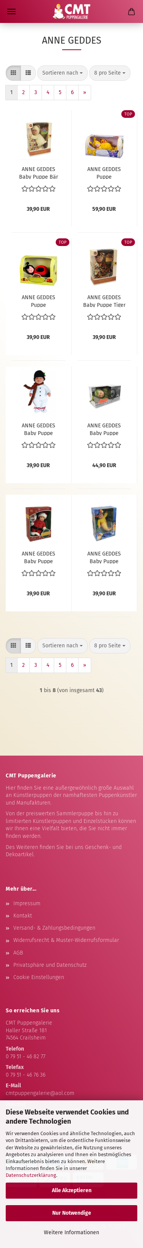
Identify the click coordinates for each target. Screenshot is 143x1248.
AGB (18, 953)
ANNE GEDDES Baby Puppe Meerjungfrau (104, 557)
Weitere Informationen (71, 1232)
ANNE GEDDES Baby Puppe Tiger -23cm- (104, 300)
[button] (13, 73)
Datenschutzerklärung (31, 1175)
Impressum (26, 903)
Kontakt (22, 915)
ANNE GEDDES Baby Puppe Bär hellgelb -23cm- (38, 172)
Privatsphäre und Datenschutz (50, 965)
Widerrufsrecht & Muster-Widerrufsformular (66, 940)
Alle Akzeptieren (72, 1190)
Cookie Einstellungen (38, 977)
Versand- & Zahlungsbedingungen (54, 928)
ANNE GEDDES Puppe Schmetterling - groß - (104, 172)
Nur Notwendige (71, 1213)
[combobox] (62, 73)
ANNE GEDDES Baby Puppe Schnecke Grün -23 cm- (104, 428)
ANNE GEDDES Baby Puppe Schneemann (38, 428)
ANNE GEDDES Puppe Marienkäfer (38, 300)
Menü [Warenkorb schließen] (11, 11)
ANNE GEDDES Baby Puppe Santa (38, 557)
